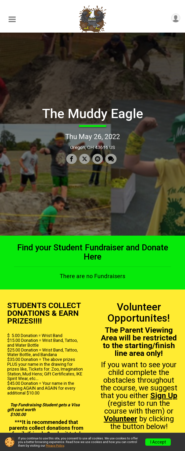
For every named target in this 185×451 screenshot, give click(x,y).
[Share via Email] (97, 159)
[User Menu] (175, 18)
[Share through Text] (111, 159)
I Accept (158, 442)
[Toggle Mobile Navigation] (12, 19)
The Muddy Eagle (92, 113)
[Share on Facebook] (71, 159)
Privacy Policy (55, 445)
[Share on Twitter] (84, 159)
